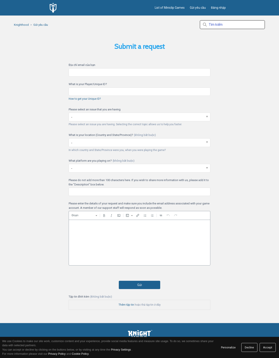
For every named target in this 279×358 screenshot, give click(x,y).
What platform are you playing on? (101, 160)
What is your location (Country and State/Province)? (112, 135)
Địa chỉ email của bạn (82, 65)
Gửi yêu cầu (198, 7)
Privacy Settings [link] (121, 349)
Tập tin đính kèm (90, 296)
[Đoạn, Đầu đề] (84, 215)
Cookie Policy (80, 353)
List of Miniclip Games (170, 7)
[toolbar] (139, 215)
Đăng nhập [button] (218, 7)
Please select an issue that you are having (95, 109)
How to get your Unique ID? (85, 98)
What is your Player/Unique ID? (88, 84)
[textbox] (139, 243)
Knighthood (21, 24)
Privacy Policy (57, 353)
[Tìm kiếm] (232, 24)
